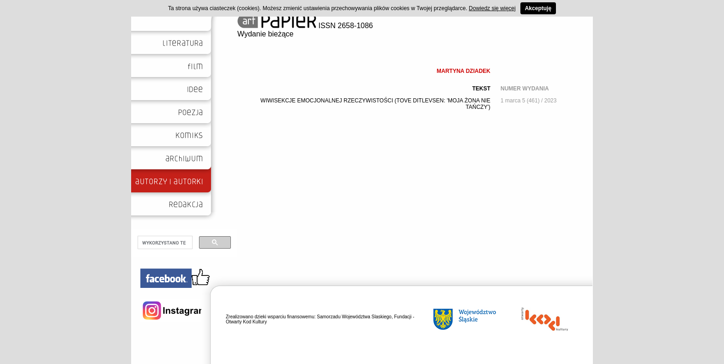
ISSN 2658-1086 (305, 26)
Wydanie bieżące (265, 34)
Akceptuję (538, 8)
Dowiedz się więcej (492, 8)
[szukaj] (164, 243)
